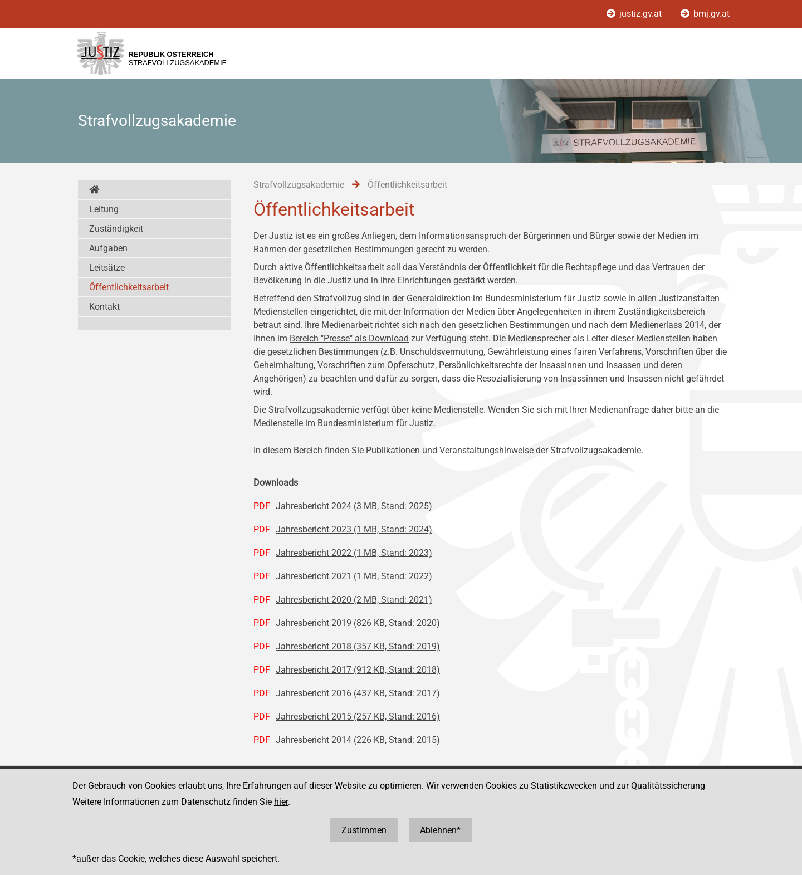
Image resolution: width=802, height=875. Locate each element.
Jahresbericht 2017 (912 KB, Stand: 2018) (358, 669)
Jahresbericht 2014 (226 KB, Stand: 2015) (358, 740)
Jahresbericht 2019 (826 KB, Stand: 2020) (358, 623)
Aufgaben (108, 248)
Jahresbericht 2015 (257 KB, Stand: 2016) (358, 716)
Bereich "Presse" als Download (349, 338)
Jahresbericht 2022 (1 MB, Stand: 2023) (354, 553)
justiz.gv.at (635, 13)
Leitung (104, 209)
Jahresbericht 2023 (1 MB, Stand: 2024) (354, 529)
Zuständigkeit (116, 228)
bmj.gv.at (705, 13)
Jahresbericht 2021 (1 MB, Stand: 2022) (354, 576)
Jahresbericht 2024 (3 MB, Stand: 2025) (354, 506)
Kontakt (104, 306)
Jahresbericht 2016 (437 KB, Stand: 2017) (358, 693)
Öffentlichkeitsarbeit (129, 287)
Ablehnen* (440, 830)
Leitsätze (107, 267)
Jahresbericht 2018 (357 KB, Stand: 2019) (358, 646)
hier (281, 801)
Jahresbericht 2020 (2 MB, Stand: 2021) (354, 599)
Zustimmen (364, 830)
